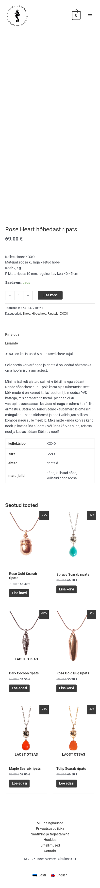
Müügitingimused (50, 823)
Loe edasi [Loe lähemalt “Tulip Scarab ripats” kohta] (66, 783)
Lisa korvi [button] (19, 593)
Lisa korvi (50, 295)
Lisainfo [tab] (11, 343)
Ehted (26, 313)
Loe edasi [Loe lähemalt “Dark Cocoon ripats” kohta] (19, 688)
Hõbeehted (39, 313)
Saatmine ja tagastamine (50, 834)
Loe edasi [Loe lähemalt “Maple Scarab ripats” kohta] (19, 783)
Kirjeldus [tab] (12, 334)
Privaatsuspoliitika (50, 828)
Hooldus (50, 840)
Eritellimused (50, 845)
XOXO (64, 313)
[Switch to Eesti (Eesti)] (39, 875)
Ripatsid (53, 313)
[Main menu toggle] (90, 15)
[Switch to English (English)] (59, 875)
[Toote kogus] (19, 295)
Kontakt (50, 851)
